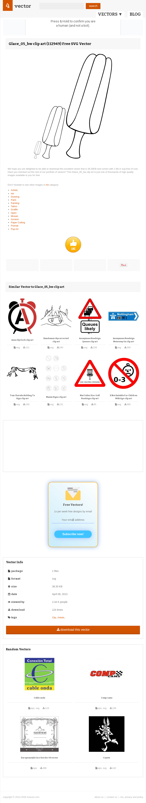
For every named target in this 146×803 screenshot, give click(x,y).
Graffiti (14, 209)
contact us (112, 797)
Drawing (15, 196)
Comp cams (106, 698)
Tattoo (14, 206)
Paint (13, 200)
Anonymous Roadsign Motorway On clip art (123, 340)
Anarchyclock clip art (22, 340)
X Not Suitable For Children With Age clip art (123, 397)
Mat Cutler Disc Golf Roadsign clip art (90, 397)
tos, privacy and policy (131, 797)
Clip (54, 617)
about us (99, 797)
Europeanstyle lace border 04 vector (39, 758)
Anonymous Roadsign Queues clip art (90, 340)
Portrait (14, 225)
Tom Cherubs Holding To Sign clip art (22, 397)
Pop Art (15, 229)
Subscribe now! (73, 534)
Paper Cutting (18, 222)
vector (22, 6)
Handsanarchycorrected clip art (56, 340)
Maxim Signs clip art (56, 397)
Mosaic (14, 216)
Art (47, 184)
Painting (15, 203)
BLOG (135, 14)
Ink (12, 193)
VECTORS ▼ (110, 14)
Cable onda (39, 698)
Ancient (15, 219)
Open (14, 213)
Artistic (14, 190)
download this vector (73, 629)
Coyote (106, 758)
